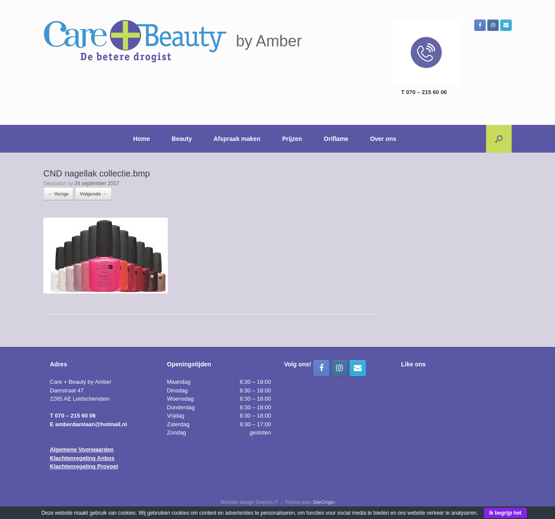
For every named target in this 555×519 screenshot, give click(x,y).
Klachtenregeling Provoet (84, 466)
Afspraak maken (237, 138)
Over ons (383, 138)
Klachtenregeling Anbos (82, 458)
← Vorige (58, 193)
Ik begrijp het (505, 513)
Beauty (182, 138)
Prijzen (292, 138)
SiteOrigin (324, 502)
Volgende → (93, 193)
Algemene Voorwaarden (82, 449)
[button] (499, 139)
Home (141, 138)
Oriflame (336, 138)
